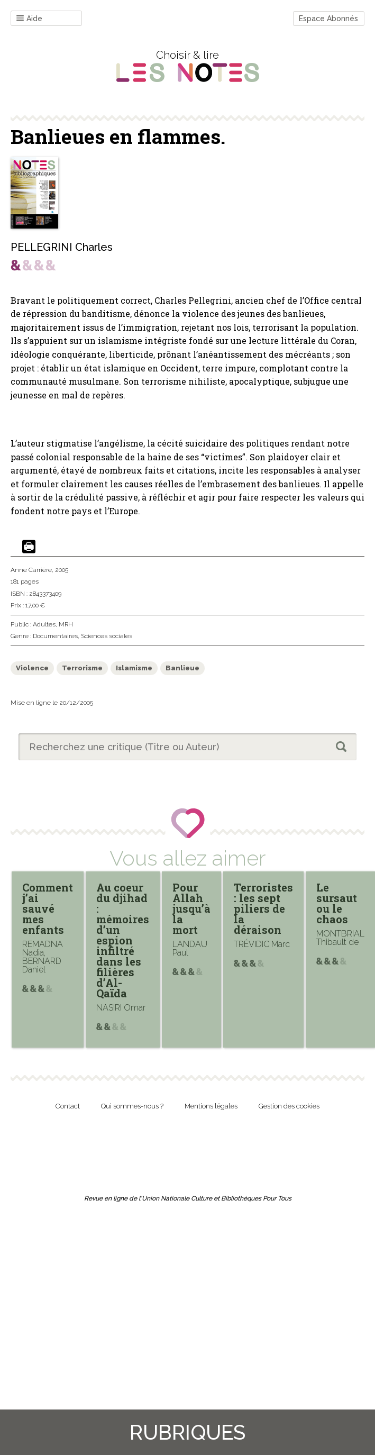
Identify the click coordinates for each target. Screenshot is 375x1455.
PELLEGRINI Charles (62, 247)
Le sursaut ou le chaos (336, 903)
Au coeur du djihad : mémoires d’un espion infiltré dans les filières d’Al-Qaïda (122, 940)
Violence (32, 668)
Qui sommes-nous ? (132, 1106)
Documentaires (55, 636)
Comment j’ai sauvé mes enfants (47, 908)
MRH (66, 624)
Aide (29, 18)
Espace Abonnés (328, 18)
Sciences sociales (106, 636)
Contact (68, 1106)
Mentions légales (211, 1106)
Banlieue (182, 668)
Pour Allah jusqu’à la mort (191, 908)
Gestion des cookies (289, 1106)
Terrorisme (82, 668)
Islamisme (134, 668)
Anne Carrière (31, 570)
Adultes (44, 624)
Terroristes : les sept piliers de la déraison (263, 908)
